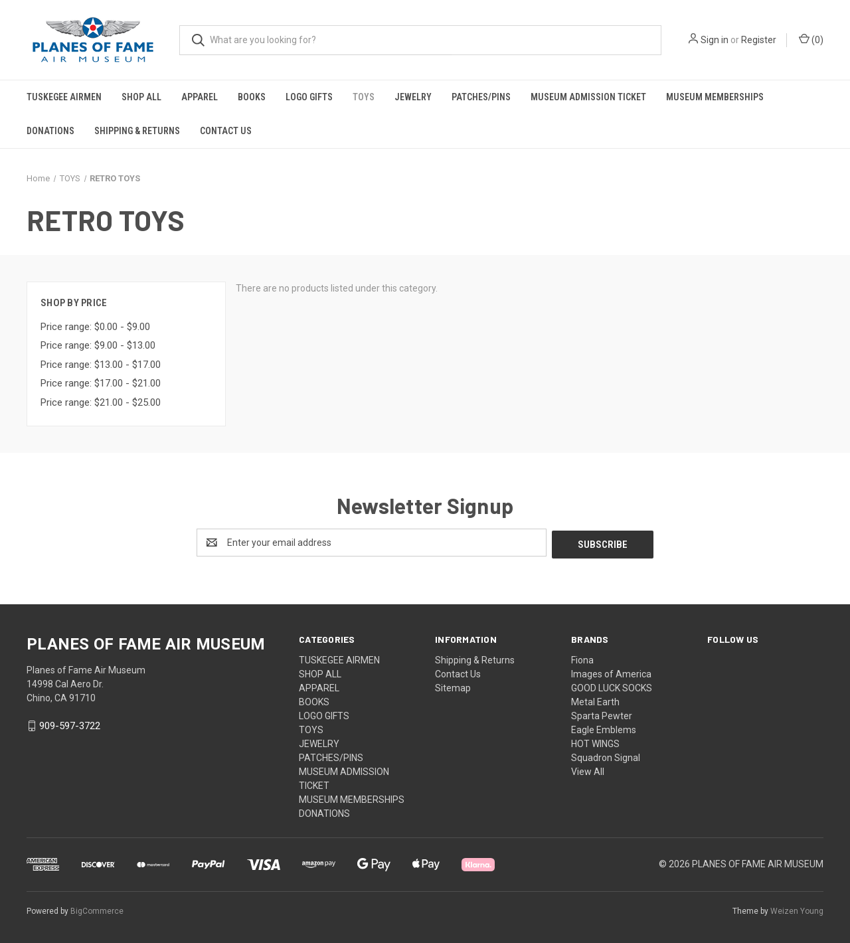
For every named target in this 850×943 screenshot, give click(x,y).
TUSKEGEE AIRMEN (64, 97)
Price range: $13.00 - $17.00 (101, 365)
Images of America (611, 672)
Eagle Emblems (603, 728)
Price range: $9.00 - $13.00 (98, 345)
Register (758, 40)
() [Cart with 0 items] (811, 39)
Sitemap (453, 686)
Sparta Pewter (601, 714)
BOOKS (252, 97)
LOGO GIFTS (309, 97)
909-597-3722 (69, 724)
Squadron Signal (605, 755)
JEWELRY (413, 97)
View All (587, 769)
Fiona (582, 658)
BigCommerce (97, 909)
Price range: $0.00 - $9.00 (95, 327)
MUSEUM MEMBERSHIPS (715, 97)
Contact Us (226, 131)
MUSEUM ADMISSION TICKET (588, 97)
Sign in (714, 40)
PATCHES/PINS (481, 97)
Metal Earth (595, 700)
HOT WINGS (595, 741)
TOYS (364, 97)
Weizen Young (796, 909)
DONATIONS (50, 131)
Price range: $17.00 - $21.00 (101, 383)
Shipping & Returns (137, 131)
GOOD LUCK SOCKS (611, 686)
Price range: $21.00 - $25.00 (101, 402)
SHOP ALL (141, 97)
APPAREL (199, 97)
